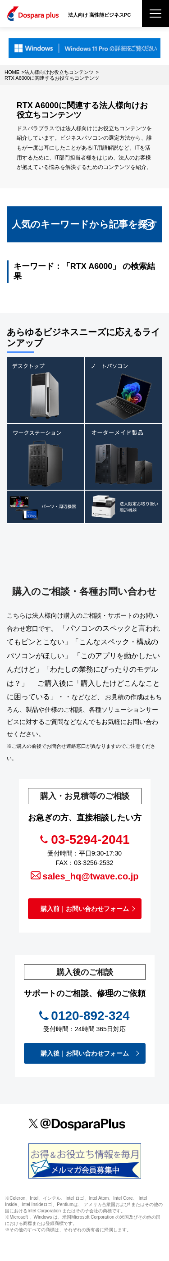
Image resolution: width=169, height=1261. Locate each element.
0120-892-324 (90, 1016)
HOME (12, 72)
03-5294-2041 (90, 840)
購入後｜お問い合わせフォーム (85, 1053)
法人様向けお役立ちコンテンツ (59, 72)
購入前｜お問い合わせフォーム (85, 908)
